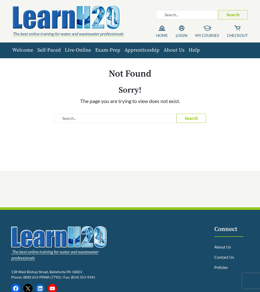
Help (194, 50)
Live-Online (78, 50)
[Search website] (187, 14)
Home (162, 35)
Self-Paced (49, 50)
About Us (174, 50)
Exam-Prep (107, 50)
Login (181, 35)
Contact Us (224, 257)
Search (232, 14)
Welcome (22, 50)
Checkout (237, 35)
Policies (221, 267)
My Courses (207, 35)
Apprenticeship (141, 50)
